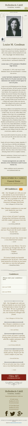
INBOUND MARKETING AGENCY (16, 422)
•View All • (13, 377)
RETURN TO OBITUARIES (14, 12)
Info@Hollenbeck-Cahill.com (15, 396)
